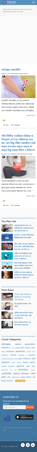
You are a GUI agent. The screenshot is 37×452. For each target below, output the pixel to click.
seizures (31, 355)
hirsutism (23, 369)
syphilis (13, 362)
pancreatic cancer (23, 348)
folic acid (13, 370)
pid (16, 359)
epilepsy (33, 370)
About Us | (14, 428)
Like (6, 125)
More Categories (20, 381)
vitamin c (6, 347)
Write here (16, 9)
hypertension (16, 377)
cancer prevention (25, 344)
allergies (6, 344)
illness (13, 355)
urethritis (6, 373)
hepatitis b (22, 355)
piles (3, 351)
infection (27, 358)
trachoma (10, 351)
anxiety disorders (8, 366)
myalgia (19, 362)
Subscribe (29, 407)
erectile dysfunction (7, 359)
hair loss (30, 366)
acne (33, 348)
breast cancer (29, 362)
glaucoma (4, 370)
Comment (15, 125)
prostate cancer (31, 351)
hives (13, 348)
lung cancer (26, 377)
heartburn (4, 355)
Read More (31, 115)
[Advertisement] (18, 39)
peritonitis (20, 351)
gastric (20, 366)
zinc (9, 377)
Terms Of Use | (23, 428)
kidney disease (21, 373)
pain (20, 358)
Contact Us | (7, 428)
